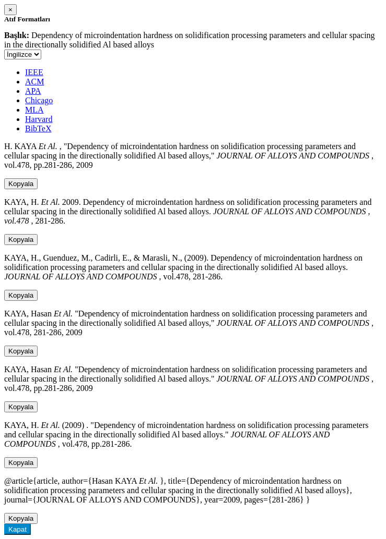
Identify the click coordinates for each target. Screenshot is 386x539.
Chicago (39, 100)
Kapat (17, 529)
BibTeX (38, 128)
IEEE (34, 72)
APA (33, 91)
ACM (34, 81)
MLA (34, 109)
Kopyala (20, 184)
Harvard (38, 119)
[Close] (10, 9)
